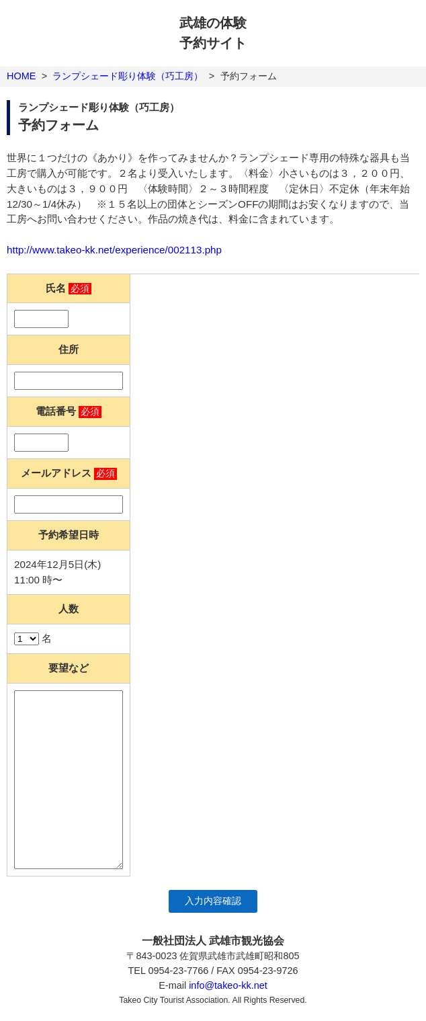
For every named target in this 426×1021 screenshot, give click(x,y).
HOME (21, 76)
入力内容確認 (213, 901)
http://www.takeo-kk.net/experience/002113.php (114, 249)
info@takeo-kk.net (228, 985)
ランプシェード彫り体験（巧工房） (127, 76)
